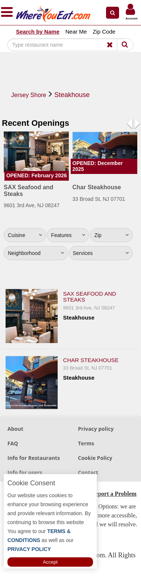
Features (68, 235)
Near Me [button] (76, 31)
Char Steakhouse (91, 360)
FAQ (12, 443)
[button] (112, 13)
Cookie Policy (95, 457)
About (15, 428)
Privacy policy (96, 428)
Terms (86, 443)
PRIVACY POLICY (29, 549)
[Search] (65, 44)
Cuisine (25, 235)
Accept (50, 562)
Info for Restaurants (33, 457)
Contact (88, 472)
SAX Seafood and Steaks (89, 296)
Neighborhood (36, 253)
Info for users (24, 472)
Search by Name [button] (38, 31)
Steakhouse (72, 95)
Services (101, 253)
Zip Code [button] (104, 31)
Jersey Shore (28, 95)
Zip (111, 235)
